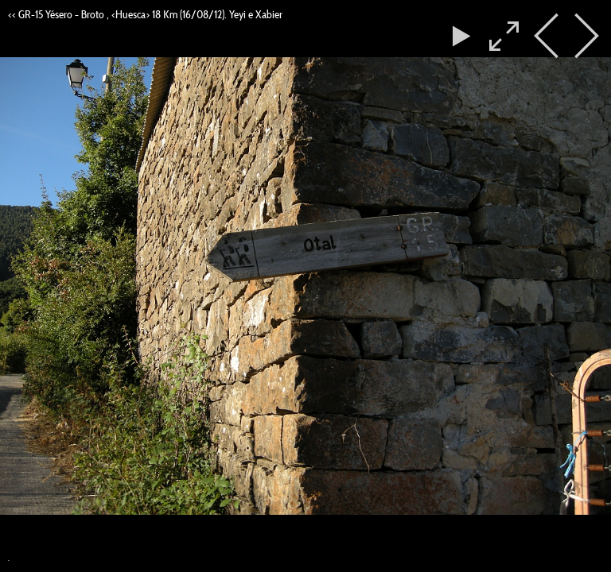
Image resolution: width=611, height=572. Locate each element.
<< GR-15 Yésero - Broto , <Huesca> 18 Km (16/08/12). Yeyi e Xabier (145, 14)
